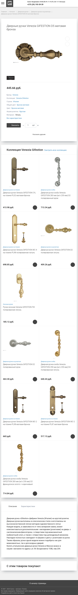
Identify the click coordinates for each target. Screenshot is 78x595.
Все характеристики (14, 118)
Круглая (22, 111)
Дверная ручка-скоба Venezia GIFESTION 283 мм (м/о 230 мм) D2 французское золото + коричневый (18, 481)
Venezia (15, 95)
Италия (16, 101)
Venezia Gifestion (22, 98)
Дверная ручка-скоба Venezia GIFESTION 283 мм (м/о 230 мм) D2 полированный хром (56, 195)
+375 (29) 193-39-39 (35, 4)
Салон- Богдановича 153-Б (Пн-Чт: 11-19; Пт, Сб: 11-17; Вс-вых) (46, 1)
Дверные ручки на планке (11, 190)
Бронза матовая (23, 105)
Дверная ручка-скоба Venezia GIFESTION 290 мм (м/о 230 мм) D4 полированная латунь (56, 367)
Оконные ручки (8, 304)
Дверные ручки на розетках (50, 247)
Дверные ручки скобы (48, 190)
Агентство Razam (18, 593)
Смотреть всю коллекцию (55, 150)
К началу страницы (39, 583)
